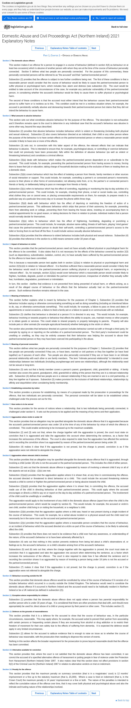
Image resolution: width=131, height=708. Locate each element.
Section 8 (6, 417)
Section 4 (6, 296)
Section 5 (6, 344)
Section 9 (6, 455)
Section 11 (7, 595)
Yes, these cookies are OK (19, 18)
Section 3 (6, 244)
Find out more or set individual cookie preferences (64, 18)
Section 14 (7, 669)
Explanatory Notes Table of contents (69, 48)
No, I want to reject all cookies (110, 18)
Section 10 (7, 576)
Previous (39, 48)
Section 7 (6, 404)
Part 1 (46, 55)
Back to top (123, 700)
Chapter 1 (55, 55)
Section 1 (6, 61)
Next (94, 48)
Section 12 (7, 611)
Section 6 (6, 388)
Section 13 (7, 650)
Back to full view (119, 27)
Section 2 (6, 116)
